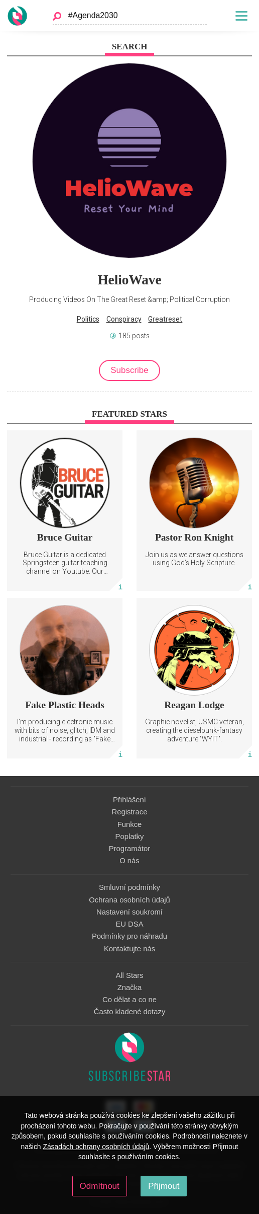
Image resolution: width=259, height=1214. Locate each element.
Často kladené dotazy (130, 1012)
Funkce (129, 824)
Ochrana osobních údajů (129, 900)
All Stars (129, 975)
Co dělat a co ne (129, 1000)
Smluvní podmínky (129, 887)
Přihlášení (129, 800)
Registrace (130, 812)
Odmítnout (99, 1186)
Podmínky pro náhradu (129, 936)
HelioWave (129, 279)
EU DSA (129, 924)
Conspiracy (124, 319)
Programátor (129, 849)
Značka (129, 987)
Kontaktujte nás (129, 949)
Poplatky (129, 836)
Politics (88, 319)
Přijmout (163, 1186)
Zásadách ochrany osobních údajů (96, 1147)
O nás (129, 861)
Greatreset (165, 319)
